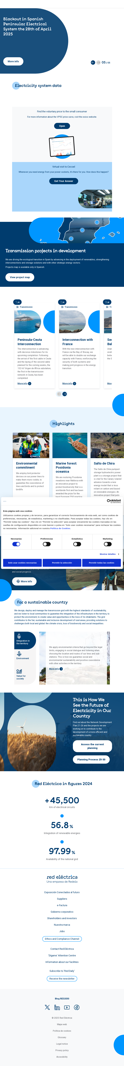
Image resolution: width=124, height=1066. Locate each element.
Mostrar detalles (108, 554)
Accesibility (62, 1057)
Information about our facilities (62, 962)
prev (59, 394)
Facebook (76, 1007)
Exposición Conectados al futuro (62, 892)
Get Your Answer (63, 181)
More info (13, 61)
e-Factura (62, 905)
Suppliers (62, 898)
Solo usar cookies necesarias (22, 563)
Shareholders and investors (62, 918)
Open (62, 126)
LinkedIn (57, 1007)
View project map (20, 277)
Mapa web (62, 1024)
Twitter (47, 1007)
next (64, 394)
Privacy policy (62, 1050)
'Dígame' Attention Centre (62, 955)
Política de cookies (62, 1031)
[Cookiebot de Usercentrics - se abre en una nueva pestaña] (109, 501)
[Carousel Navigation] (62, 394)
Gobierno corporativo (62, 911)
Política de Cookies (60, 528)
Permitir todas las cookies (101, 563)
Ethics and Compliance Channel (62, 938)
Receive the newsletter (62, 978)
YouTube (67, 1007)
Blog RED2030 (62, 998)
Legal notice (62, 1044)
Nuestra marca (62, 924)
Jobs (62, 931)
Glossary (62, 1037)
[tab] (25, 640)
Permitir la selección (62, 563)
